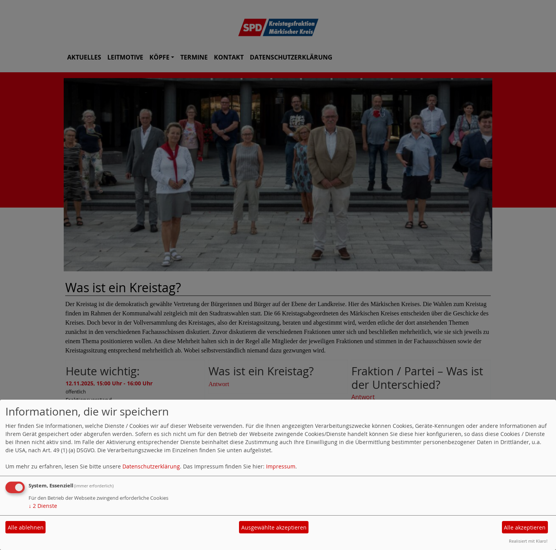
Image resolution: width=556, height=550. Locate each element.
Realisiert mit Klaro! (528, 541)
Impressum (280, 466)
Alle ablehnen (26, 527)
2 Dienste (43, 505)
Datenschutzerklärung (151, 466)
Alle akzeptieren (525, 527)
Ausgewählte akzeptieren (274, 527)
